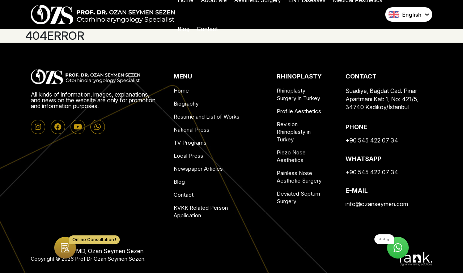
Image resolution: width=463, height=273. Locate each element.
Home (181, 90)
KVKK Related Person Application (201, 211)
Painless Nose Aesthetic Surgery (299, 177)
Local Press (188, 155)
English (404, 14)
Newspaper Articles (198, 168)
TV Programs (190, 142)
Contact (184, 194)
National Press (191, 129)
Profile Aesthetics (299, 111)
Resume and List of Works (206, 116)
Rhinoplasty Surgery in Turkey (298, 94)
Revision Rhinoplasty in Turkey (294, 132)
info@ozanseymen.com (376, 204)
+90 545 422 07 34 (371, 140)
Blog (179, 181)
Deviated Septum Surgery (298, 197)
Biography (186, 103)
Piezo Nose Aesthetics (291, 156)
